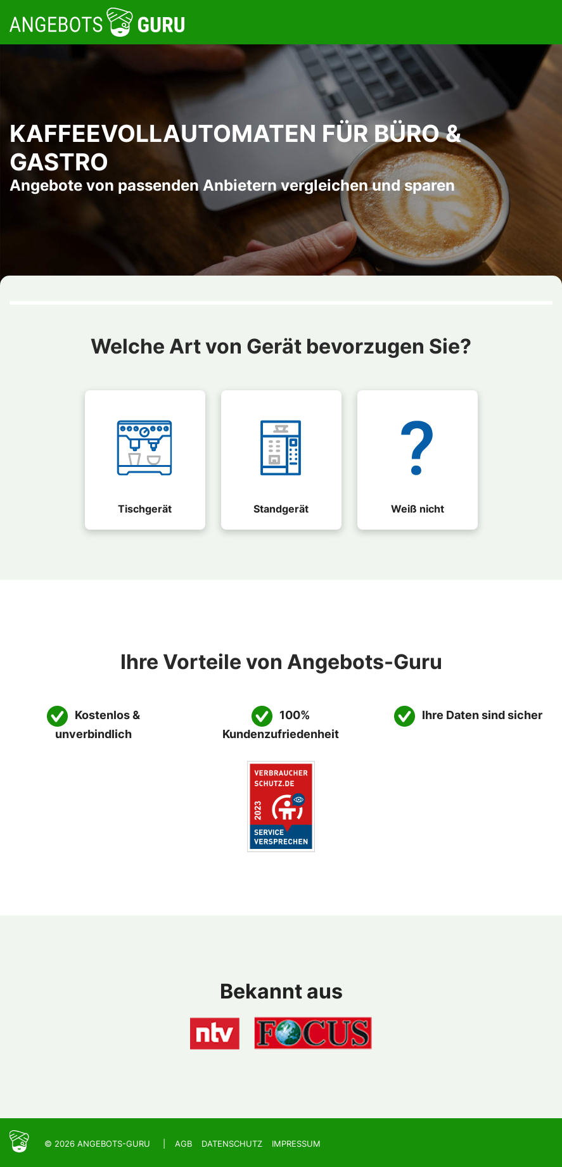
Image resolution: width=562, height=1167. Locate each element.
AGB (183, 1143)
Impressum (296, 1143)
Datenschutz (231, 1143)
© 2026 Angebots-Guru (97, 1143)
